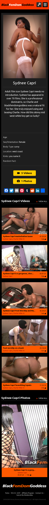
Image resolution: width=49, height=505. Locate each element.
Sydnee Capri (7, 239)
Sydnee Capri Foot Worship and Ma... (19, 311)
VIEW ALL (43, 201)
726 (43, 276)
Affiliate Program (28, 493)
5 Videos (24, 173)
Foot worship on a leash (13, 348)
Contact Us (39, 493)
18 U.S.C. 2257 (15, 493)
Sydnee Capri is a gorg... (24, 470)
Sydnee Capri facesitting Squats (17, 385)
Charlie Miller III (18, 239)
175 (43, 388)
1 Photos (24, 181)
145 (43, 313)
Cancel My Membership (24, 495)
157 (43, 351)
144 (43, 239)
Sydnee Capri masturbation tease (18, 236)
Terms (7, 493)
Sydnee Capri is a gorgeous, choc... (18, 274)
